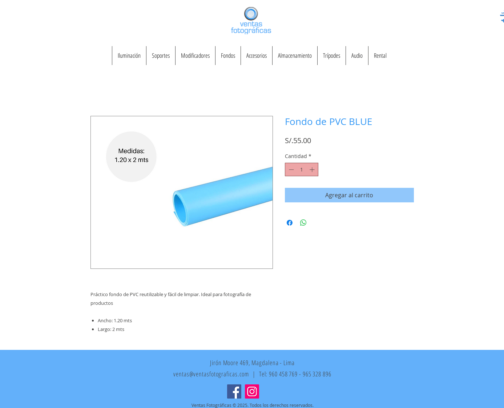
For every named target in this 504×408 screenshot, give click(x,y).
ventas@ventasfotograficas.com (211, 373)
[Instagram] (252, 391)
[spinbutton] (301, 169)
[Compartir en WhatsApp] (303, 222)
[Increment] (312, 169)
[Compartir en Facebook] (289, 222)
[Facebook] (234, 391)
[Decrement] (290, 169)
